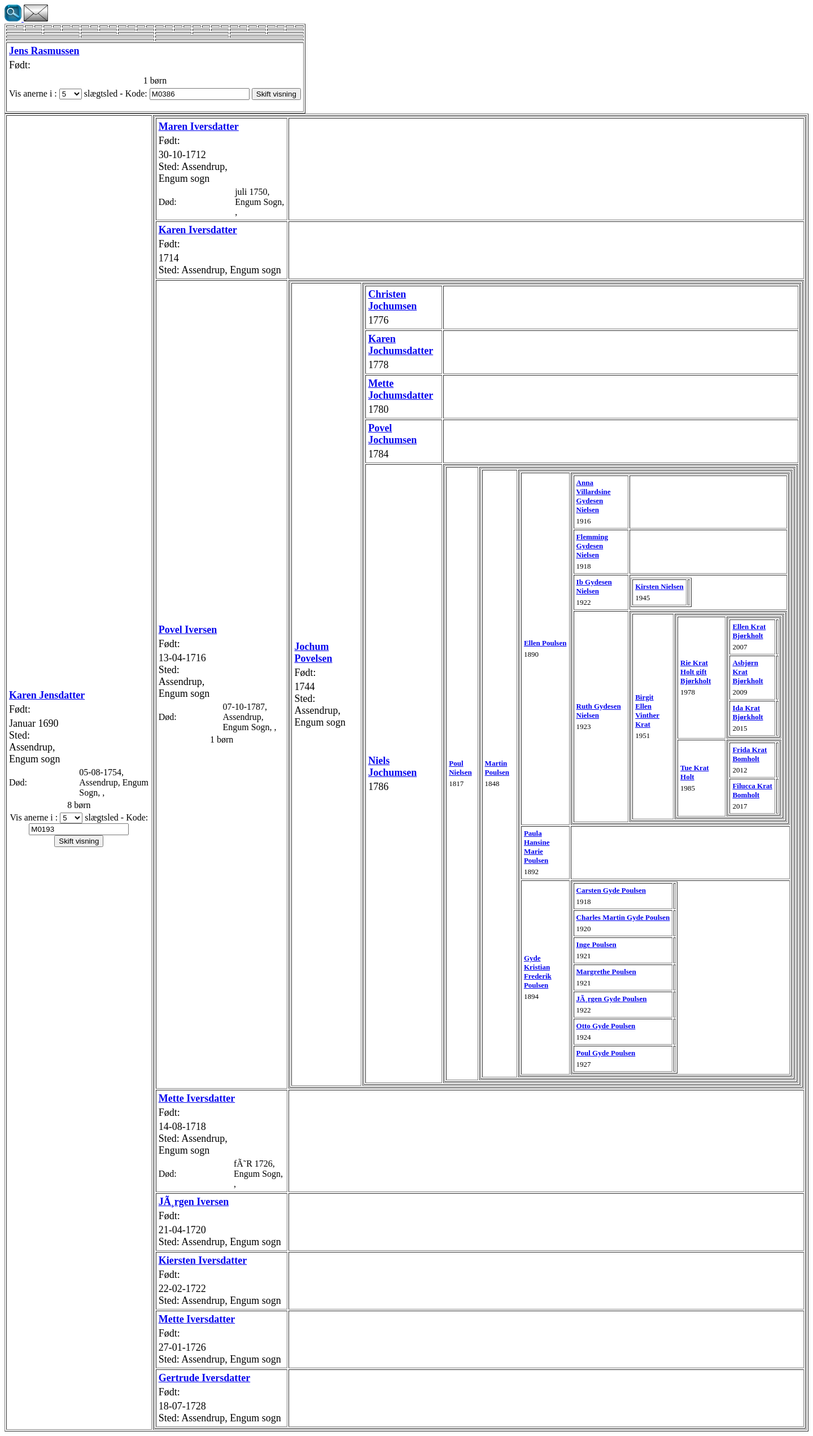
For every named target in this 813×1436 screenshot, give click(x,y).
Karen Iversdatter (198, 229)
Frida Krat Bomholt (749, 754)
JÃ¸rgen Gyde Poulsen (611, 998)
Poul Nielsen (460, 767)
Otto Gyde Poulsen (606, 1026)
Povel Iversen (188, 629)
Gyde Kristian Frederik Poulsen (538, 971)
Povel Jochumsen (392, 434)
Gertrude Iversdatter (204, 1377)
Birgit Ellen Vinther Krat (647, 710)
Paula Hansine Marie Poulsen (537, 847)
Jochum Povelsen (313, 652)
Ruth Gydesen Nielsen (598, 710)
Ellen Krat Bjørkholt (749, 631)
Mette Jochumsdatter (400, 389)
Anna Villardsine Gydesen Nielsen (593, 496)
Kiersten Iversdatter (203, 1260)
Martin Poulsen (497, 767)
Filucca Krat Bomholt (752, 790)
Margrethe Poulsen (606, 971)
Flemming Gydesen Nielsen (592, 546)
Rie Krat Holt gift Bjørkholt (695, 671)
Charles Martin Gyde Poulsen (623, 917)
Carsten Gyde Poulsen (611, 890)
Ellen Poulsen (545, 643)
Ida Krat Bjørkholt (747, 712)
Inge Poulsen (596, 944)
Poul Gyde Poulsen (606, 1053)
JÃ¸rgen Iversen (194, 1201)
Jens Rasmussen (44, 50)
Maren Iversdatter (199, 126)
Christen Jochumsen (392, 300)
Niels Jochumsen (392, 766)
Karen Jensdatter (47, 695)
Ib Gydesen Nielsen (594, 586)
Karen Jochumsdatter (400, 344)
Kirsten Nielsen (659, 586)
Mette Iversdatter (197, 1098)
